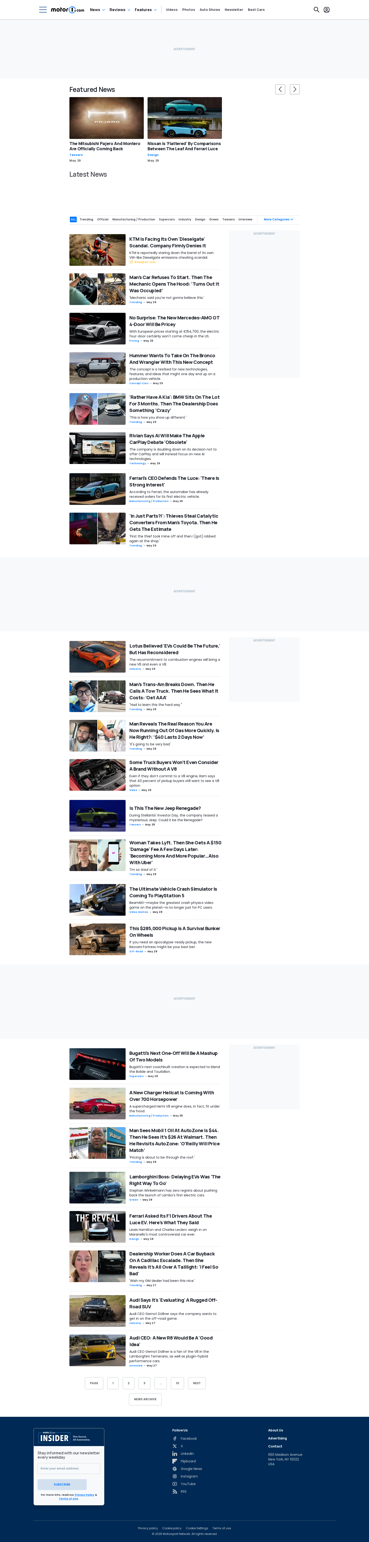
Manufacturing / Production (149, 500)
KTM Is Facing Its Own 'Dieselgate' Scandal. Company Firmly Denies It (167, 241)
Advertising (277, 1437)
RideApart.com (145, 261)
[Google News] (187, 1467)
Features (143, 9)
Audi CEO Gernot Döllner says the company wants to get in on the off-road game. (172, 1315)
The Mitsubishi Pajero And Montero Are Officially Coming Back (104, 146)
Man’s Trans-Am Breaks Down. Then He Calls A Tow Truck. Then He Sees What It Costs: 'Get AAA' (173, 690)
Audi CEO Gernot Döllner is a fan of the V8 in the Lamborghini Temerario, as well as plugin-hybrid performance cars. (169, 1355)
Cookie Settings (197, 1526)
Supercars (136, 1075)
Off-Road (136, 950)
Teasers (76, 155)
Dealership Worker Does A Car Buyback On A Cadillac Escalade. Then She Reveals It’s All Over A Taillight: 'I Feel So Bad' (173, 1263)
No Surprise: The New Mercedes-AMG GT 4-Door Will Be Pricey (174, 319)
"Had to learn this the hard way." (155, 703)
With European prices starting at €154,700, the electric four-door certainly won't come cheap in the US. (174, 332)
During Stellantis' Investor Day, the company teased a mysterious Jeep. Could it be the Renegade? (173, 816)
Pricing (134, 339)
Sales (133, 789)
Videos (172, 10)
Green (133, 1198)
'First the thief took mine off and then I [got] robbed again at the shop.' (172, 537)
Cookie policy (172, 1526)
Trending (135, 301)
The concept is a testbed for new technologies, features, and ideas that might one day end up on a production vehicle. (172, 373)
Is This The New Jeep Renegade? (165, 807)
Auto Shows (210, 10)
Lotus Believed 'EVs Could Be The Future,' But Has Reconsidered (174, 647)
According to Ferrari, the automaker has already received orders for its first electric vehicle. (168, 493)
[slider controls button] (280, 89)
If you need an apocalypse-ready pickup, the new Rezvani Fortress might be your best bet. (170, 943)
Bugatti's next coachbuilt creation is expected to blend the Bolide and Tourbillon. (174, 1068)
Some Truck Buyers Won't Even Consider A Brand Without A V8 (173, 764)
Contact (275, 1445)
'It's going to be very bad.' (150, 743)
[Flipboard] (184, 1460)
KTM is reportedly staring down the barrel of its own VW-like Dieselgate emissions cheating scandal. (171, 254)
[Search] (316, 10)
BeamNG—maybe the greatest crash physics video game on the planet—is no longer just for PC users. (171, 904)
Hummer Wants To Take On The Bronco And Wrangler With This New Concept (172, 357)
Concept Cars (139, 382)
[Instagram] (185, 1475)
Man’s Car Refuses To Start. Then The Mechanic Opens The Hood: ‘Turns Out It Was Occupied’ (174, 283)
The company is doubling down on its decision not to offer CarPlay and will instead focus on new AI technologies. (173, 453)
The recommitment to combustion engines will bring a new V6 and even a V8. (174, 661)
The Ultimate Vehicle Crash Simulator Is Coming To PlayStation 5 (173, 891)
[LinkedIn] (183, 1452)
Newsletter (234, 10)
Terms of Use (68, 1496)
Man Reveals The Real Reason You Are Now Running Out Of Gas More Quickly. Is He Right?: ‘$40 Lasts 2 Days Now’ (174, 729)
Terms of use (221, 1526)
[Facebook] (184, 1437)
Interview (136, 1364)
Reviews (117, 9)
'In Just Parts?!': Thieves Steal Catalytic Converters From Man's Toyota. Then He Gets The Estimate (173, 521)
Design (153, 155)
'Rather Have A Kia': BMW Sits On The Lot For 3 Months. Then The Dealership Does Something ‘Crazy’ (174, 402)
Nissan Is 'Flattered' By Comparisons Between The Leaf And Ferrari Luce (184, 146)
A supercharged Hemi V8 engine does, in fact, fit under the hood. (174, 1107)
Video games (138, 911)
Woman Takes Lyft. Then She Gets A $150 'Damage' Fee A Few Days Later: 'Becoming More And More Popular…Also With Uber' (175, 851)
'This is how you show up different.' (158, 416)
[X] (177, 1445)
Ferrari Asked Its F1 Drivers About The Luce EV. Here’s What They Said (170, 1218)
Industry (135, 668)
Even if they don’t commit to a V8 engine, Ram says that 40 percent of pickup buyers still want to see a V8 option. (174, 780)
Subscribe (69, 1482)
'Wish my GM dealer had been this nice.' (162, 1279)
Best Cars (256, 10)
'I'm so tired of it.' (143, 868)
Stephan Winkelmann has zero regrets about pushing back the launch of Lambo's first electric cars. (173, 1191)
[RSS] (179, 1490)
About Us (275, 1429)
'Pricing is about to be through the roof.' (162, 1156)
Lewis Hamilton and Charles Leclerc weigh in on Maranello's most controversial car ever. (168, 1231)
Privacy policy (148, 1526)
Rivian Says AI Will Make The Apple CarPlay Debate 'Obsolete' (167, 437)
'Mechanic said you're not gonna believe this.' (166, 296)
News (95, 9)
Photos (188, 10)
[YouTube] (184, 1482)
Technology (137, 462)
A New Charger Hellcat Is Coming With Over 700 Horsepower (171, 1094)
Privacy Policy (84, 1492)
